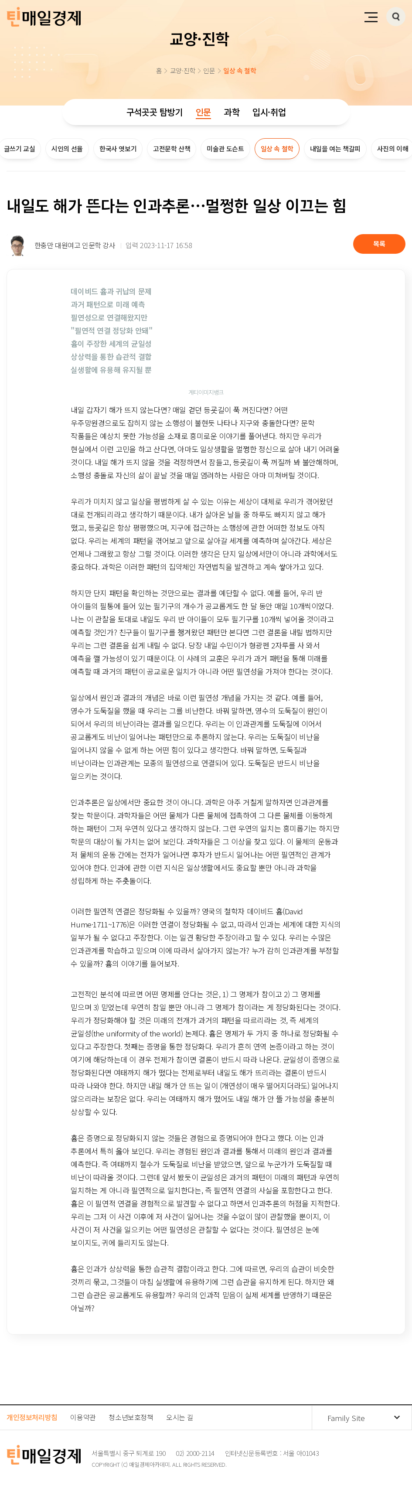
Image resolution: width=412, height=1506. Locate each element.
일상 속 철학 (277, 148)
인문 (203, 112)
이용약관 (82, 1417)
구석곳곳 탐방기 (154, 112)
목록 (379, 243)
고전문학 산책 (171, 148)
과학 (231, 112)
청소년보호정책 (131, 1417)
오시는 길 (179, 1417)
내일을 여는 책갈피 (335, 148)
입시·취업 (269, 112)
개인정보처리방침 (32, 1417)
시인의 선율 (67, 148)
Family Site (346, 1417)
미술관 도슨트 (225, 148)
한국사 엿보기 (117, 148)
